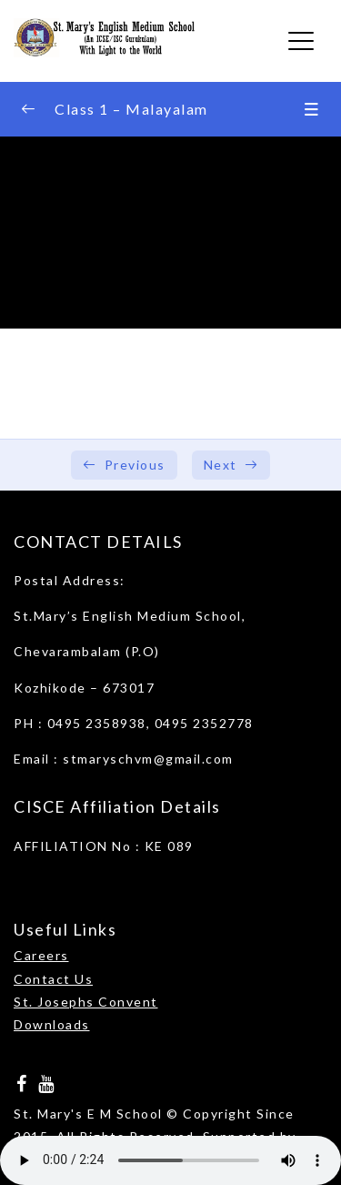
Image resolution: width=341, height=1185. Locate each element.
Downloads (52, 1024)
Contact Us (53, 979)
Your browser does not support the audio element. (170, 1160)
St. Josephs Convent (86, 1001)
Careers (41, 955)
